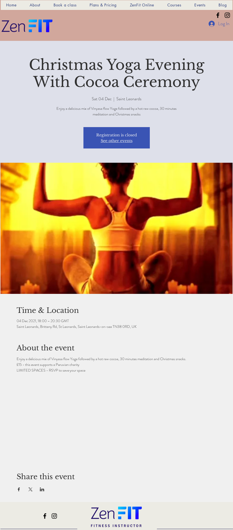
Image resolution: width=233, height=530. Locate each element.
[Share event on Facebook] (19, 489)
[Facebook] (217, 15)
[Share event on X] (30, 489)
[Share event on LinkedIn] (42, 489)
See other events (116, 140)
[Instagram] (227, 15)
